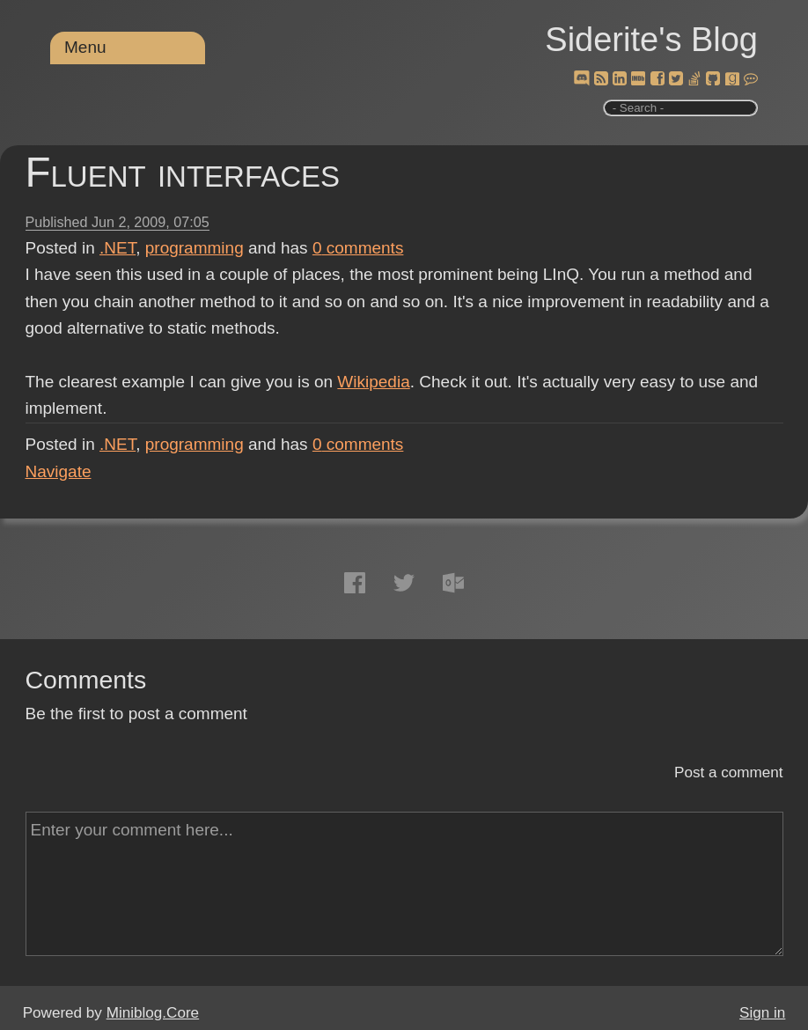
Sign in (762, 1012)
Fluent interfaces (183, 172)
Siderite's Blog (651, 39)
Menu (85, 47)
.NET (117, 248)
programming (194, 248)
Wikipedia (373, 381)
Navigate (59, 471)
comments (358, 248)
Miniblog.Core (153, 1012)
